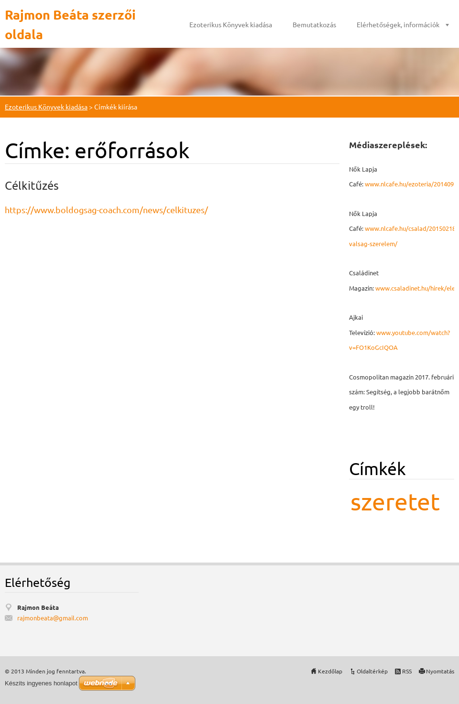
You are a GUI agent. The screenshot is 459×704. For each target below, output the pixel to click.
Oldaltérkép (372, 671)
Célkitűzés (32, 185)
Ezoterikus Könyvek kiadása (230, 24)
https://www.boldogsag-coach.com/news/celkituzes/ (106, 210)
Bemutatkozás (314, 24)
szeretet (395, 501)
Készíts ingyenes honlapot (41, 683)
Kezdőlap (330, 671)
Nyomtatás (440, 671)
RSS (407, 671)
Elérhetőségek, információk (398, 24)
